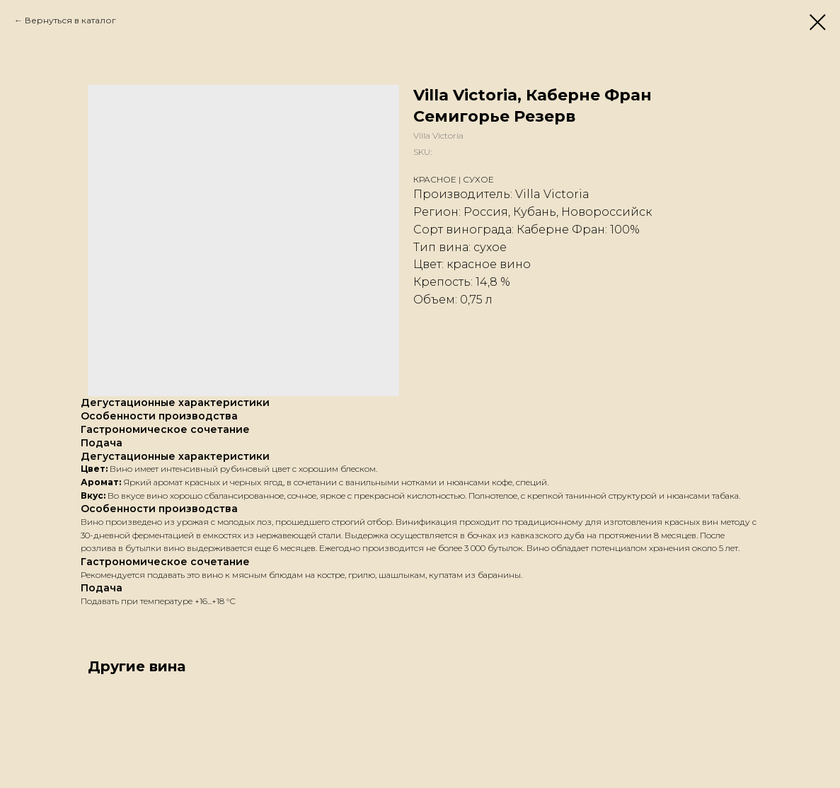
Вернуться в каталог (70, 20)
